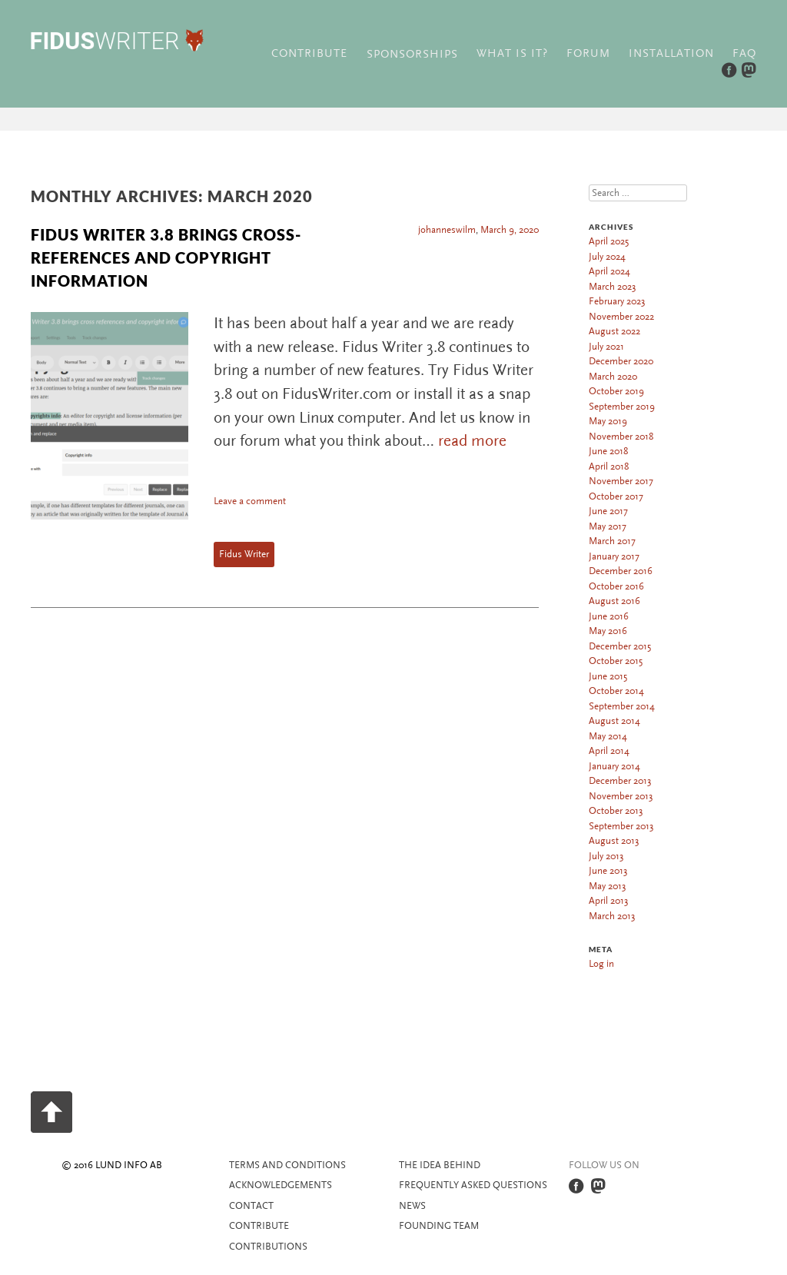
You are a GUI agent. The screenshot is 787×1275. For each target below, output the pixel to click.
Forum (588, 53)
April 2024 (609, 271)
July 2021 (606, 346)
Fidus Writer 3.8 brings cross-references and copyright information (166, 257)
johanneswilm (447, 229)
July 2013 (606, 856)
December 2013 (620, 780)
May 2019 (608, 421)
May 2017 (607, 526)
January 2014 (614, 766)
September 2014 (622, 706)
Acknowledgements (280, 1185)
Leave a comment (250, 501)
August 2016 (614, 601)
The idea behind (439, 1165)
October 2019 (616, 391)
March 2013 (612, 916)
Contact (251, 1205)
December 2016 (621, 571)
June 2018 (608, 451)
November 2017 (621, 481)
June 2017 (608, 511)
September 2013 (621, 826)
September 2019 (622, 406)
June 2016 (609, 616)
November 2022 (621, 316)
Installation (671, 53)
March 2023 (612, 286)
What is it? (512, 53)
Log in (601, 963)
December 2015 (620, 646)
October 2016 (616, 586)
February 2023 (617, 301)
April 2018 (609, 466)
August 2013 (614, 840)
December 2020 (621, 361)
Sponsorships (412, 54)
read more (472, 441)
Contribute (309, 53)
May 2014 (608, 736)
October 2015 (616, 661)
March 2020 (613, 376)
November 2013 (621, 796)
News (412, 1205)
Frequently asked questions (473, 1185)
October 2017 (616, 496)
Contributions (268, 1246)
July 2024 (607, 256)
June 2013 (608, 870)
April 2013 (609, 900)
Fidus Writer (244, 554)
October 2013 (616, 810)
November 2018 (621, 436)
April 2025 (609, 241)
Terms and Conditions (287, 1165)
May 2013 (607, 886)
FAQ (744, 53)
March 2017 (612, 541)
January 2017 (614, 556)
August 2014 (614, 721)
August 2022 (614, 331)
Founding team (439, 1225)
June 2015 (608, 676)
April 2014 (609, 750)
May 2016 (608, 631)
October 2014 (616, 691)
